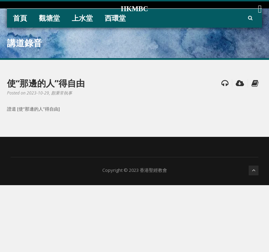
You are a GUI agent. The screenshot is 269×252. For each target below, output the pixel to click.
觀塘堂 (49, 18)
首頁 (20, 18)
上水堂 (82, 18)
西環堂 (115, 18)
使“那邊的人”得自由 (46, 83)
